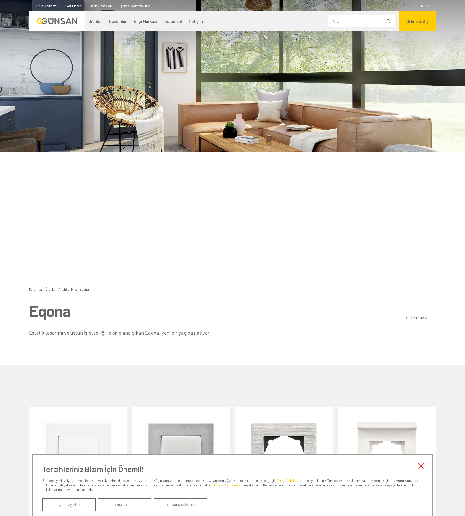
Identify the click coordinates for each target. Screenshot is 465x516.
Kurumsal (36, 289)
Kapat (421, 466)
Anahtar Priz (67, 289)
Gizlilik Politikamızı (227, 485)
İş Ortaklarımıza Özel (134, 6)
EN (428, 6)
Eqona (84, 289)
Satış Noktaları (101, 6)
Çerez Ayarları (69, 505)
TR (421, 6)
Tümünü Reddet (125, 505)
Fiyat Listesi (73, 6)
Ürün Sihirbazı (46, 6)
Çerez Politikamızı (289, 480)
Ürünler (50, 289)
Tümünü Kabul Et (180, 505)
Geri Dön (419, 317)
